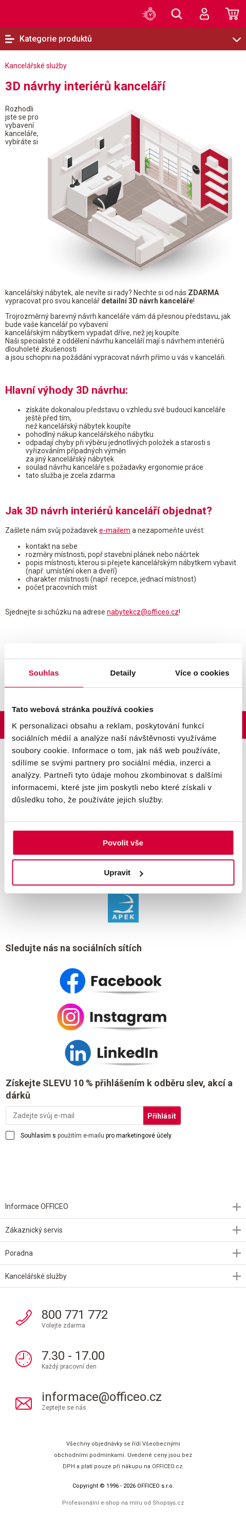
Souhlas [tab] (44, 672)
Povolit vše (123, 842)
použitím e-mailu (81, 1135)
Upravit (123, 872)
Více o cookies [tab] (202, 672)
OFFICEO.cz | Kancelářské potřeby (31, 13)
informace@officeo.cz (102, 1397)
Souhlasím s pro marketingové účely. (97, 1135)
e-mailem (114, 530)
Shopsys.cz (168, 1503)
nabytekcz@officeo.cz (143, 612)
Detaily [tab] (123, 672)
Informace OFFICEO (36, 1206)
